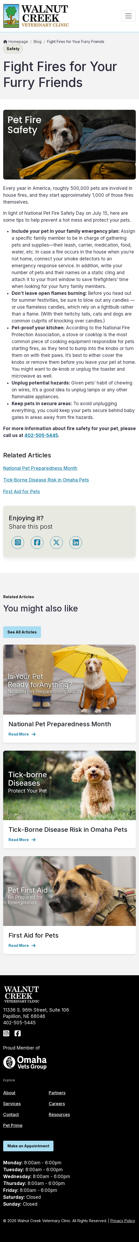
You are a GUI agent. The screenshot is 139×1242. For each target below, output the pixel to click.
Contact (11, 1114)
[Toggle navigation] (128, 16)
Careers (57, 1103)
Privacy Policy (122, 1220)
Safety (13, 48)
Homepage (15, 41)
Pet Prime (13, 1125)
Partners (57, 1092)
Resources (59, 1114)
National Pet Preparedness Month (40, 468)
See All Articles (22, 632)
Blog (38, 41)
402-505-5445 (41, 435)
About (9, 1092)
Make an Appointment (28, 1146)
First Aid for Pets (21, 491)
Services (12, 1103)
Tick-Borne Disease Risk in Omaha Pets (46, 480)
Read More (22, 734)
